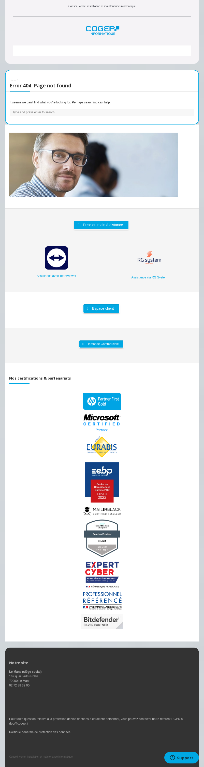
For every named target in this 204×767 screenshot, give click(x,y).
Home (13, 80)
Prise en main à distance (100, 225)
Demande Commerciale (100, 344)
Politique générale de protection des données (39, 732)
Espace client (100, 308)
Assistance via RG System (149, 277)
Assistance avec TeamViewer (56, 276)
